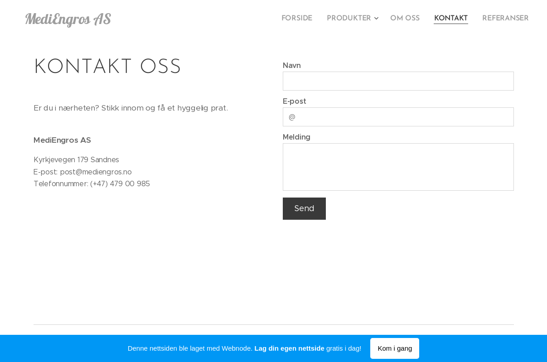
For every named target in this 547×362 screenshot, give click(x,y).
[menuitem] (305, 18)
